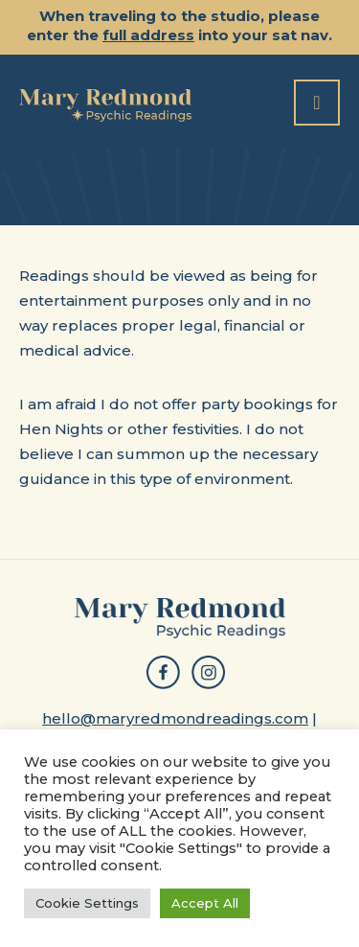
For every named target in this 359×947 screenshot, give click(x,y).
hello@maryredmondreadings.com (175, 718)
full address (148, 35)
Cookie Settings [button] (87, 903)
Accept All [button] (204, 903)
